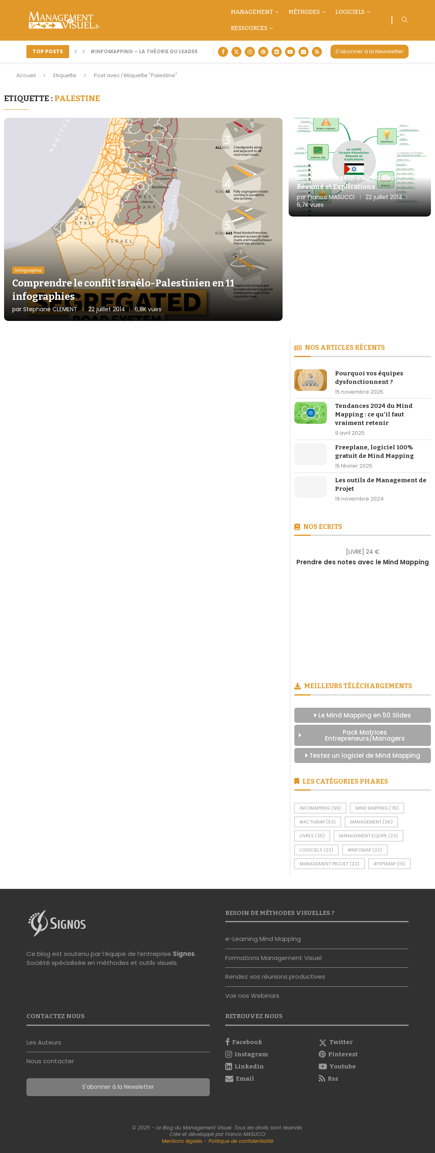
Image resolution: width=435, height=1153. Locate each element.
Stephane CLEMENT (50, 309)
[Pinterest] (263, 52)
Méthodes (304, 12)
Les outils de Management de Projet (380, 484)
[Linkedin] (277, 52)
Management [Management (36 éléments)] (371, 822)
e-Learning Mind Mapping (263, 938)
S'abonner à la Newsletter (369, 51)
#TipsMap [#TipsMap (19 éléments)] (389, 863)
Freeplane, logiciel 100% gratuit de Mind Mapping (374, 451)
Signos (184, 953)
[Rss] (317, 52)
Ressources (249, 28)
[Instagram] (250, 52)
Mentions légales (182, 1141)
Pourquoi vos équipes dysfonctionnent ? (369, 378)
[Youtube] (290, 52)
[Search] (404, 21)
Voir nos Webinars (252, 995)
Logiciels (350, 12)
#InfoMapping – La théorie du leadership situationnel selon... (181, 51)
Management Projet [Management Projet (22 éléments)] (329, 863)
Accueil (26, 75)
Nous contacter (50, 1061)
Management (252, 12)
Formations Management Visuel (273, 958)
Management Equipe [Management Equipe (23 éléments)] (368, 835)
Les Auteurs (43, 1042)
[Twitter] (236, 52)
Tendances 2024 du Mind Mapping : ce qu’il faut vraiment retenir (374, 414)
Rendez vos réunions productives (275, 976)
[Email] (303, 52)
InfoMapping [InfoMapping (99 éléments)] (320, 808)
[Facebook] (223, 52)
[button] (75, 51)
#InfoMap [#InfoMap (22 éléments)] (365, 850)
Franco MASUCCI (331, 197)
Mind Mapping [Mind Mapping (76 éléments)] (377, 808)
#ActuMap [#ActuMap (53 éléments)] (318, 822)
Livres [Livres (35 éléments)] (312, 835)
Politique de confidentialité (241, 1141)
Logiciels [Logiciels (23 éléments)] (316, 850)
